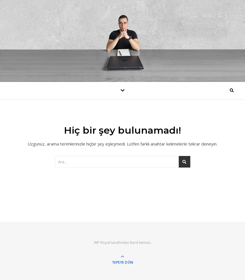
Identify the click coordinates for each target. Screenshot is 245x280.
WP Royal (102, 242)
